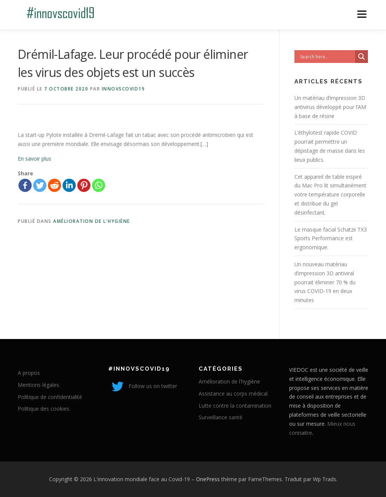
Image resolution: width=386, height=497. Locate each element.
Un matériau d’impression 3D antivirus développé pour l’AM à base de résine (330, 107)
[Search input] (326, 56)
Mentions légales (38, 384)
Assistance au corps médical (233, 393)
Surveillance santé (220, 417)
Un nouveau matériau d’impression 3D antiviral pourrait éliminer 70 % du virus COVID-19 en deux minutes (324, 282)
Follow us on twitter (142, 386)
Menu (361, 14)
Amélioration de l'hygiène (91, 221)
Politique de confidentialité (50, 396)
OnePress (208, 479)
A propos (29, 372)
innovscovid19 (123, 89)
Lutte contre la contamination (235, 405)
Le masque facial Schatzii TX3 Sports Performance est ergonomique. (330, 238)
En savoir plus (34, 158)
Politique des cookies (43, 408)
